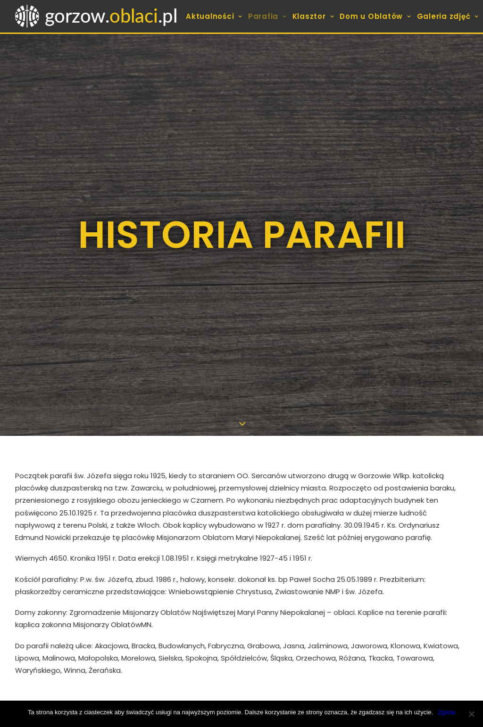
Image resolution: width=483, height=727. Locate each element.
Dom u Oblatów (375, 16)
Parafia (267, 16)
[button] (455, 606)
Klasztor (313, 16)
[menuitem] (215, 16)
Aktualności (214, 16)
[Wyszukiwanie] (398, 607)
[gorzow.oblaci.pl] (97, 16)
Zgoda (446, 712)
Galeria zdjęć (448, 16)
